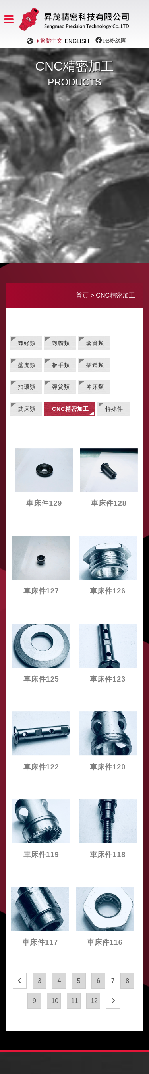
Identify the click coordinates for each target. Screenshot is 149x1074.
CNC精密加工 (70, 409)
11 (74, 1000)
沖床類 (95, 387)
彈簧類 (61, 387)
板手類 (61, 365)
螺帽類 (61, 343)
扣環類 (27, 387)
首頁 (82, 295)
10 (54, 1000)
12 (94, 1000)
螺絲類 (27, 343)
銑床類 (27, 409)
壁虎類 (27, 365)
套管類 (95, 343)
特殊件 (114, 409)
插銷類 (95, 365)
